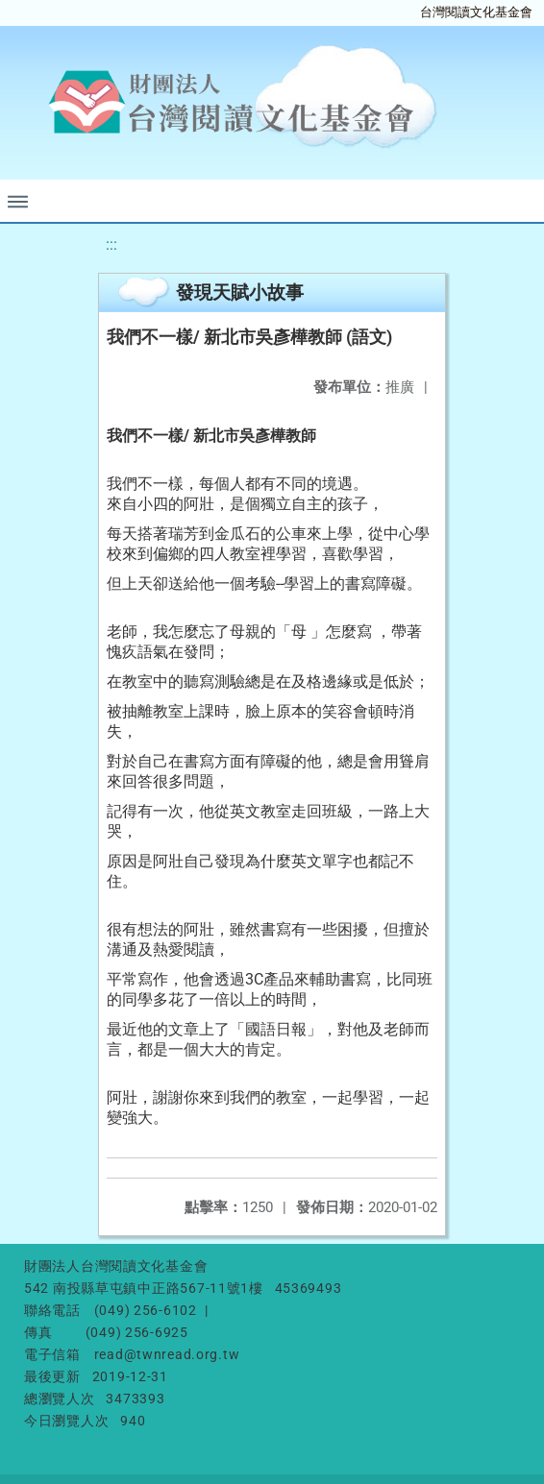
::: (111, 244)
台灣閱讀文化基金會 (476, 12)
